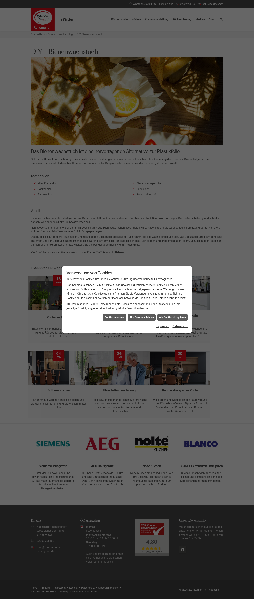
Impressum (162, 326)
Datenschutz (180, 326)
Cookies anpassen (114, 317)
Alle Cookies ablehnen (142, 317)
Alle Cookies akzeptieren (172, 317)
